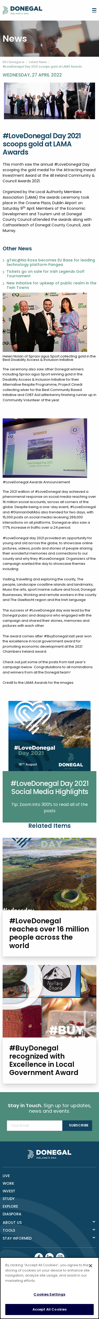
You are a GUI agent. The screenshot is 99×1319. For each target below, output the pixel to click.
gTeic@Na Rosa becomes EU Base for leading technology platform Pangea (51, 262)
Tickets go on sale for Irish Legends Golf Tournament (45, 273)
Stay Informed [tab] (17, 1238)
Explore (10, 1206)
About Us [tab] (12, 1222)
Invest (9, 1191)
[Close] (90, 1269)
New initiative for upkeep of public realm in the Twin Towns (51, 285)
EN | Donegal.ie (13, 62)
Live (6, 1175)
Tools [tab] (9, 1230)
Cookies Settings (49, 1298)
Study (9, 1198)
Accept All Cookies (49, 1313)
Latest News (38, 62)
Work (8, 1183)
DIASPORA (12, 1214)
